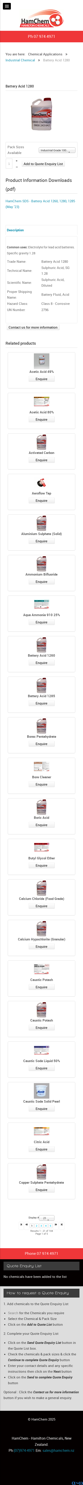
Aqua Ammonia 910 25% (41, 615)
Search (13, 1313)
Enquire (41, 379)
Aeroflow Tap (41, 493)
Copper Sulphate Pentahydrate (41, 1182)
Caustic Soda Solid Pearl (41, 1101)
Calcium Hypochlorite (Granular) (41, 939)
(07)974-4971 (24, 1450)
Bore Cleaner (41, 777)
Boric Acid (41, 817)
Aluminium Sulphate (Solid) (41, 533)
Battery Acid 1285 (41, 696)
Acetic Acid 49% (41, 371)
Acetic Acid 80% (41, 412)
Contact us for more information (33, 327)
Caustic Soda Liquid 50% (41, 1061)
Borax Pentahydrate (41, 736)
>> (61, 1226)
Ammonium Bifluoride (41, 574)
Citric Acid (41, 1142)
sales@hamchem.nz (58, 1450)
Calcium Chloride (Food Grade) (41, 898)
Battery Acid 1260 (41, 655)
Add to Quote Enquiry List (43, 164)
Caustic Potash (41, 979)
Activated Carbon (41, 452)
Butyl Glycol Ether (41, 858)
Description (15, 230)
